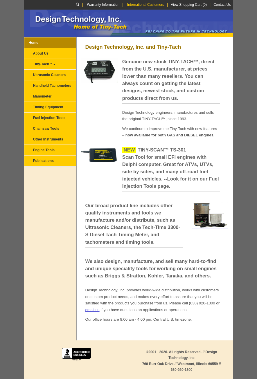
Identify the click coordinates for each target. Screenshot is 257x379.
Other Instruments (48, 139)
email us (92, 310)
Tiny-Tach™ (44, 64)
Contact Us (222, 5)
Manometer (42, 96)
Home (33, 43)
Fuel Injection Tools (49, 118)
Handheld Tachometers (52, 86)
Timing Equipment (48, 107)
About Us (40, 53)
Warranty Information (103, 5)
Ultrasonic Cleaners (49, 75)
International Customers (145, 5)
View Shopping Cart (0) (189, 5)
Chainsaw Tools (46, 129)
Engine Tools (44, 150)
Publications (43, 161)
